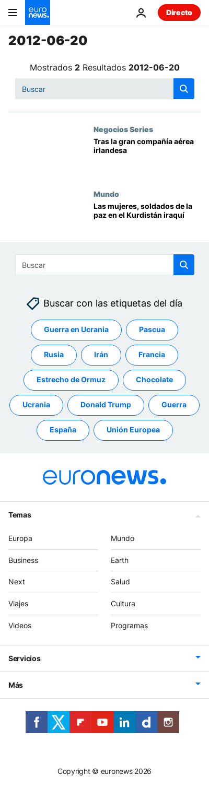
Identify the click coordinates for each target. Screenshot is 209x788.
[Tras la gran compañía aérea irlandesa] (147, 157)
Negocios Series (123, 129)
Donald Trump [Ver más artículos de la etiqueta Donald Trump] (105, 404)
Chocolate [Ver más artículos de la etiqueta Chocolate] (154, 379)
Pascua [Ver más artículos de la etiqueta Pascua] (152, 329)
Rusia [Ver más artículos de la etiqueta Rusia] (54, 354)
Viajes (18, 603)
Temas (19, 514)
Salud (120, 581)
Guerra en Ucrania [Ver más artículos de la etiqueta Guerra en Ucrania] (76, 329)
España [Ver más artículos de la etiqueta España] (63, 429)
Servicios (24, 657)
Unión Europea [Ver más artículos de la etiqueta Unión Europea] (133, 429)
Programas (129, 625)
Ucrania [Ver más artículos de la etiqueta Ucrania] (36, 404)
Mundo (106, 194)
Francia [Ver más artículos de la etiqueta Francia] (151, 354)
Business (23, 559)
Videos (19, 625)
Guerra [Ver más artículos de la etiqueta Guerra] (174, 404)
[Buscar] (104, 88)
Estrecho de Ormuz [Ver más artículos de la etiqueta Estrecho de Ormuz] (71, 379)
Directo (179, 12)
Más (15, 684)
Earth (120, 559)
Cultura (123, 603)
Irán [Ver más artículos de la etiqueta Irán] (101, 354)
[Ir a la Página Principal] (37, 12)
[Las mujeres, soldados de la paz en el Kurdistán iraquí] (147, 222)
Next (16, 581)
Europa (20, 538)
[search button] (183, 88)
